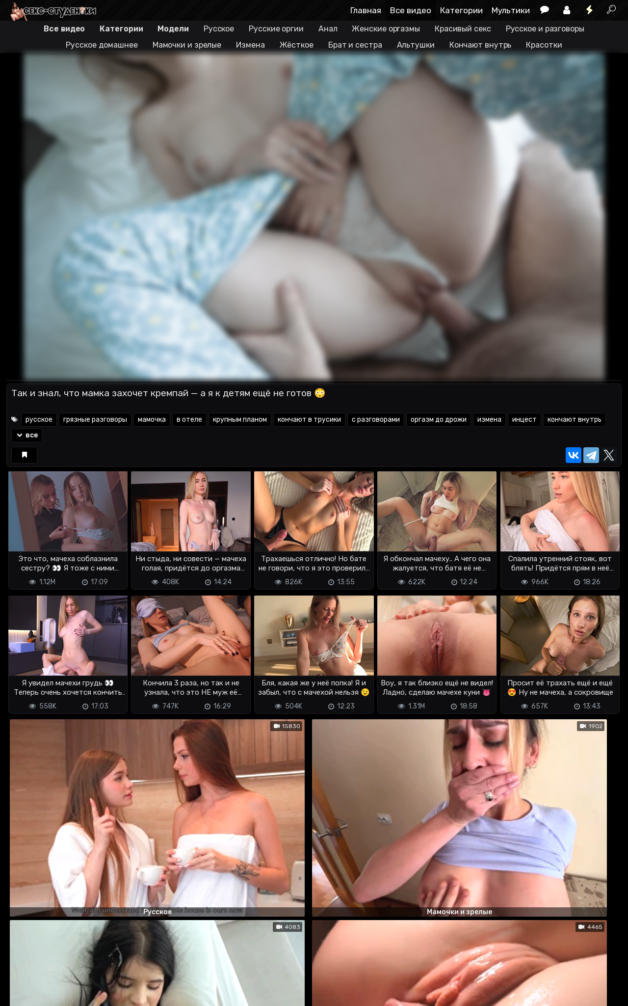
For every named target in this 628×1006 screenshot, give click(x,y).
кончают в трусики (309, 419)
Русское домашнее (101, 45)
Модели (172, 28)
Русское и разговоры (545, 28)
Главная (365, 10)
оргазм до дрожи (439, 419)
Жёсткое (297, 45)
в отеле (189, 419)
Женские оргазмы (386, 28)
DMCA (22, 981)
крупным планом (240, 419)
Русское (219, 28)
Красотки (544, 45)
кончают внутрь (575, 419)
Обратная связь (108, 981)
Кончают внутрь (480, 45)
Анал (328, 28)
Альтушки (416, 45)
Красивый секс (463, 28)
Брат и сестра (355, 45)
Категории (461, 10)
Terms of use (57, 981)
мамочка (152, 419)
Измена (250, 45)
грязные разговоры (95, 419)
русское (39, 419)
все (27, 435)
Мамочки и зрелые (187, 45)
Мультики (511, 10)
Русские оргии (276, 28)
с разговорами (376, 419)
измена (489, 419)
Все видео (410, 10)
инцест (524, 419)
